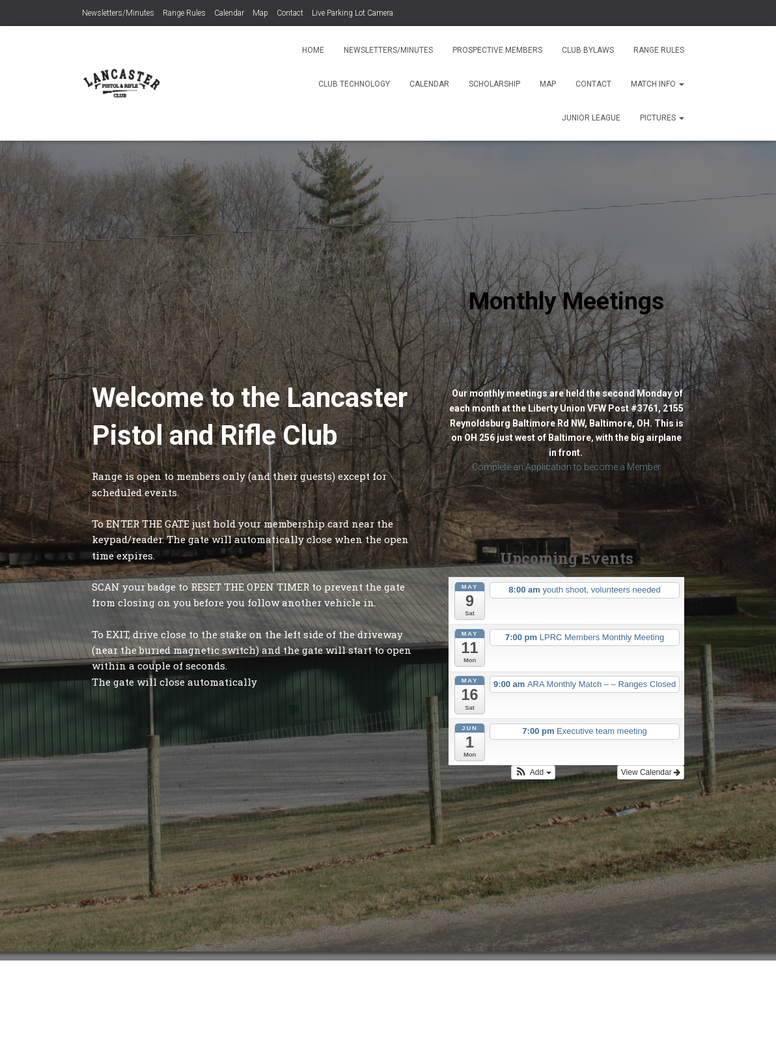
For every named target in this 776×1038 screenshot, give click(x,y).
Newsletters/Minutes (118, 13)
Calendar (229, 13)
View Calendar (650, 772)
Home (313, 50)
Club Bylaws (588, 50)
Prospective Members (497, 50)
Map (260, 13)
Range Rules (184, 13)
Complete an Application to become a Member (566, 467)
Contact (290, 13)
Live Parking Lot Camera (352, 13)
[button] (533, 772)
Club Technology (354, 84)
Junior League (591, 117)
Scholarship (494, 84)
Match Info (657, 84)
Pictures (662, 117)
